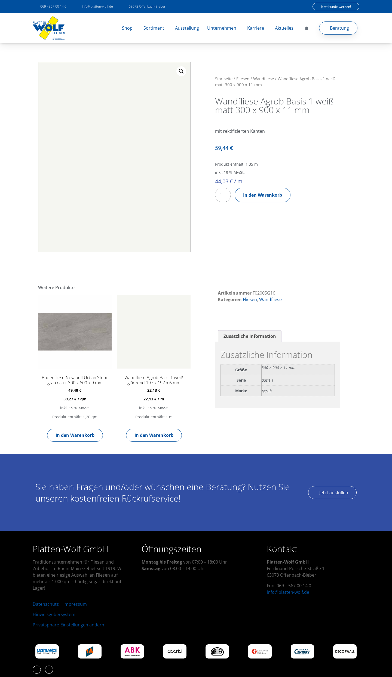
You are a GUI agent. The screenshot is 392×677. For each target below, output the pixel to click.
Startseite (223, 78)
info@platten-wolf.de (288, 592)
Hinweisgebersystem (54, 614)
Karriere (257, 28)
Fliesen (242, 78)
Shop (128, 28)
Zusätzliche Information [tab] (249, 336)
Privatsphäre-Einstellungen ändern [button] (68, 625)
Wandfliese (263, 78)
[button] (181, 71)
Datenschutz (46, 604)
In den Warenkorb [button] (75, 435)
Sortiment (155, 28)
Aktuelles (284, 28)
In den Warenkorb (262, 195)
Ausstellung (187, 28)
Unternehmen (223, 28)
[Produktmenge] (223, 195)
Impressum (75, 604)
